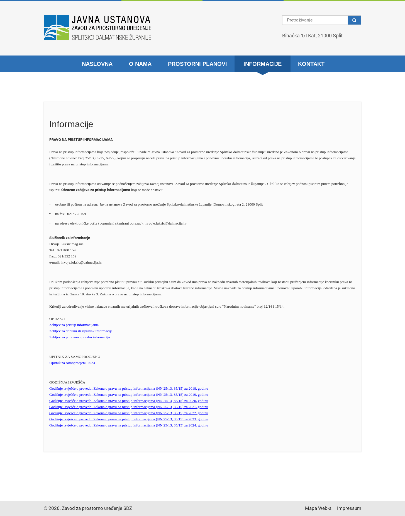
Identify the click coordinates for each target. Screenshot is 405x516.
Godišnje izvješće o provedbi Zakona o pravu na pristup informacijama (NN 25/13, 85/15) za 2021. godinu (128, 407)
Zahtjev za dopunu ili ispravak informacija (81, 331)
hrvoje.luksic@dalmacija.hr (166, 223)
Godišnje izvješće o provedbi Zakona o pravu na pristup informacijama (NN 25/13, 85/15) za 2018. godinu (128, 388)
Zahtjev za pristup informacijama (74, 325)
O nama (140, 64)
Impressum (349, 508)
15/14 (279, 306)
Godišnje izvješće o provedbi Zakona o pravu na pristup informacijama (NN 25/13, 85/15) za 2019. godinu (128, 394)
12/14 (268, 306)
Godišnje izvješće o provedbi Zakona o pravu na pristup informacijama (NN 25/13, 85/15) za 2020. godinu (128, 401)
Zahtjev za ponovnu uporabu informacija (79, 337)
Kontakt (311, 64)
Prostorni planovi (197, 64)
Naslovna (97, 64)
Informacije (262, 64)
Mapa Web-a (318, 508)
